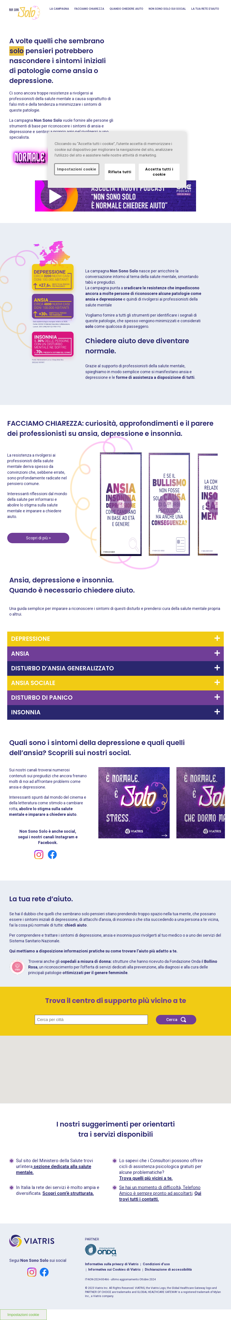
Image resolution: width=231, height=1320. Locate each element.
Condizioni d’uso (156, 1264)
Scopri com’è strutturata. (68, 1193)
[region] (117, 160)
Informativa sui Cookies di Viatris (114, 1269)
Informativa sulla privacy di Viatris (112, 1264)
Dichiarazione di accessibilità (168, 1269)
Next (208, 504)
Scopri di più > (38, 538)
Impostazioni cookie (76, 169)
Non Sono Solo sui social (167, 8)
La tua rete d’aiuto (205, 8)
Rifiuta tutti (119, 172)
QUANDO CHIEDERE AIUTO (126, 8)
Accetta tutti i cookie (159, 172)
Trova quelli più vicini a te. (146, 1178)
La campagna (59, 8)
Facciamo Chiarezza (89, 8)
